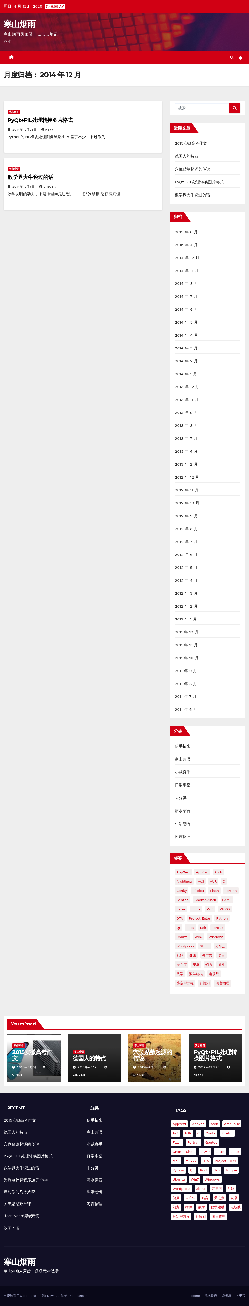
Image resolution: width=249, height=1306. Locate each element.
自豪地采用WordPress (20, 1295)
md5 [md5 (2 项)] (209, 909)
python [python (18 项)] (222, 918)
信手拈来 (183, 746)
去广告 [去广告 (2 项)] (207, 955)
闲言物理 (183, 836)
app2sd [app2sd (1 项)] (202, 872)
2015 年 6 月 (186, 232)
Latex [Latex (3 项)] (181, 909)
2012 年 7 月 (186, 541)
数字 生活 (12, 1227)
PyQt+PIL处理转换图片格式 (40, 120)
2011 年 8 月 (186, 683)
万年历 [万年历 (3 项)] (220, 946)
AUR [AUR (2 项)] (213, 881)
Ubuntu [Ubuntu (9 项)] (183, 937)
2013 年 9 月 (186, 412)
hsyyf (48, 129)
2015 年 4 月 (186, 245)
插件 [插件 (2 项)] (221, 965)
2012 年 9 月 (186, 516)
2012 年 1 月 (186, 619)
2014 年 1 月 (186, 374)
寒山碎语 (14, 168)
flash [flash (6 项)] (214, 891)
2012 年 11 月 (187, 490)
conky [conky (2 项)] (182, 891)
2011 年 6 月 (186, 709)
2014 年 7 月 (186, 296)
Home (195, 1295)
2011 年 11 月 (186, 645)
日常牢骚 (183, 785)
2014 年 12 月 (187, 257)
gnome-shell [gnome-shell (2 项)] (205, 900)
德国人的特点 (186, 156)
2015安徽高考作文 (191, 143)
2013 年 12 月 (187, 387)
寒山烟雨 (19, 24)
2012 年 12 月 (187, 477)
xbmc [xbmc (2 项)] (204, 946)
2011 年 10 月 (187, 658)
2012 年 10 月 (187, 503)
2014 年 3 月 (186, 348)
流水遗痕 (211, 1295)
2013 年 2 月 (186, 464)
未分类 (181, 798)
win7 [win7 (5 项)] (199, 937)
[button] (232, 57)
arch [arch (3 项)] (218, 872)
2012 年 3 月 (186, 593)
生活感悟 (183, 823)
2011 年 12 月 (187, 632)
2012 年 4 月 (186, 580)
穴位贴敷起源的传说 (192, 169)
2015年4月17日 (89, 1067)
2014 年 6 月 (186, 309)
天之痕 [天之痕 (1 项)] (182, 965)
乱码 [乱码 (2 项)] (180, 955)
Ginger (47, 186)
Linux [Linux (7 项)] (195, 909)
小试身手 (183, 772)
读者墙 (226, 1295)
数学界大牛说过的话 (30, 177)
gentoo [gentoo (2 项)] (182, 900)
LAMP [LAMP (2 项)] (226, 900)
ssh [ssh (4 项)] (203, 928)
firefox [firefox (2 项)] (198, 891)
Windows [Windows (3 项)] (216, 937)
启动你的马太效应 (19, 1192)
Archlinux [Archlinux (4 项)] (184, 881)
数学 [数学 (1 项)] (180, 974)
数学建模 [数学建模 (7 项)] (196, 974)
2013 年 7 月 (186, 438)
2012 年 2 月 (186, 606)
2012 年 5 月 (186, 567)
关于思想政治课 (17, 1204)
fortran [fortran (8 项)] (231, 891)
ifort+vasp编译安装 (21, 1215)
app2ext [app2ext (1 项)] (183, 872)
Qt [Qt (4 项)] (178, 928)
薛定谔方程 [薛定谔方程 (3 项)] (185, 983)
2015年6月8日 (28, 1067)
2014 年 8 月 (186, 283)
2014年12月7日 (24, 186)
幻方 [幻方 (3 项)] (208, 965)
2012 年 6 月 (186, 554)
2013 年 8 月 (186, 425)
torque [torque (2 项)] (217, 928)
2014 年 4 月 (186, 335)
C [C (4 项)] (224, 881)
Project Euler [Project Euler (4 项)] (199, 918)
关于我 (240, 1295)
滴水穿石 (14, 111)
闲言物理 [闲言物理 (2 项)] (222, 983)
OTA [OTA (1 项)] (180, 918)
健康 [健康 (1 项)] (192, 955)
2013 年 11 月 (187, 399)
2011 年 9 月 (186, 670)
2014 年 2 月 (186, 361)
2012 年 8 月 (186, 528)
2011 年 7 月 (186, 696)
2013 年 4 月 (186, 451)
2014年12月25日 (25, 129)
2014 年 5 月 (186, 322)
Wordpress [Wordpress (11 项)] (185, 946)
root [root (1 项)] (190, 928)
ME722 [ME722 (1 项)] (224, 909)
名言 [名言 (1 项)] (221, 955)
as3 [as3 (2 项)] (201, 881)
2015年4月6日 (149, 1067)
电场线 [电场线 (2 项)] (214, 974)
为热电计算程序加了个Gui (26, 1180)
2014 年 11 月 (187, 270)
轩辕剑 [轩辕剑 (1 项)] (204, 983)
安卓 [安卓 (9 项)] (196, 965)
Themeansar (77, 1295)
